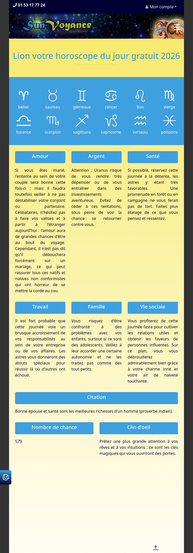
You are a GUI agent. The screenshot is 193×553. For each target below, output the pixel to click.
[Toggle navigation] (177, 27)
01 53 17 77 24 (29, 5)
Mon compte (159, 7)
